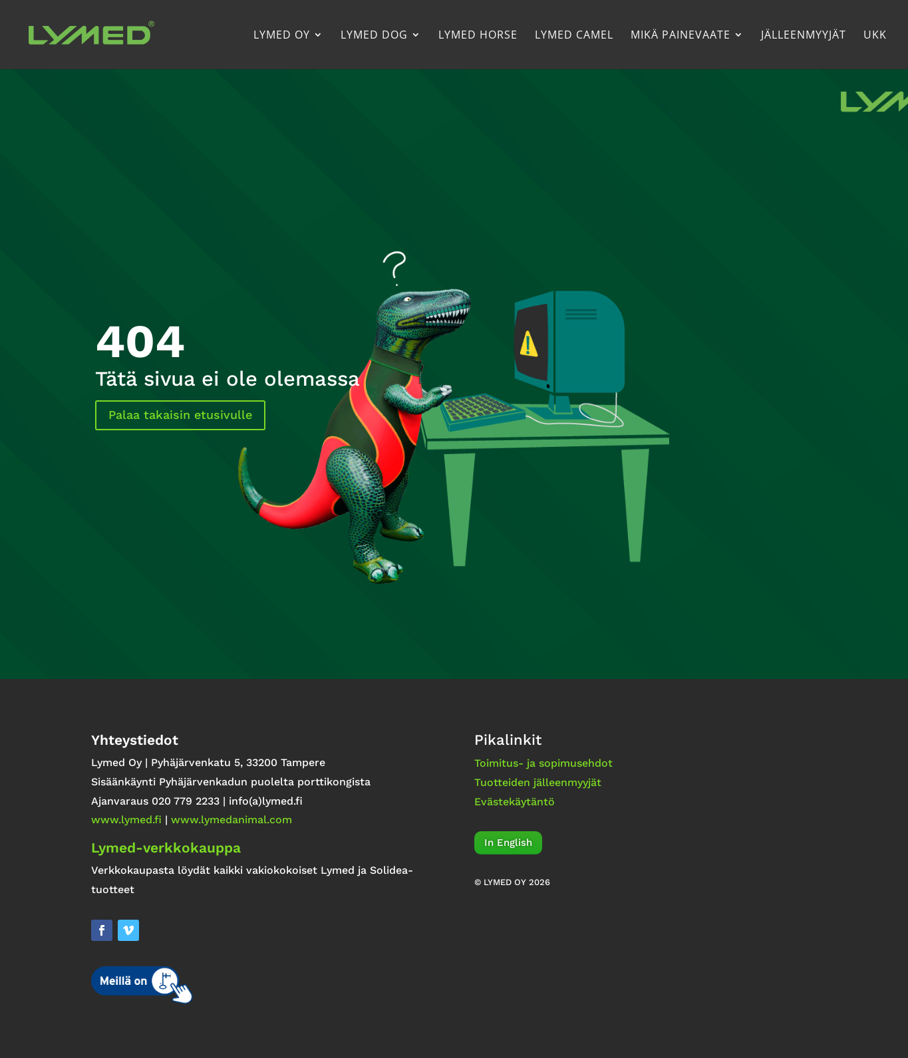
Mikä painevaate (680, 36)
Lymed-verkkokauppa (166, 847)
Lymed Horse (478, 36)
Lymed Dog (374, 36)
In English (508, 843)
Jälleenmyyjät (803, 36)
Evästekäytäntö (514, 801)
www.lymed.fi (126, 819)
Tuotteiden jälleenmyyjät (537, 782)
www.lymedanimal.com (231, 819)
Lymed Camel (574, 36)
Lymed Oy (281, 36)
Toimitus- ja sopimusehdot (543, 763)
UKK (875, 36)
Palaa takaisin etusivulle (180, 415)
